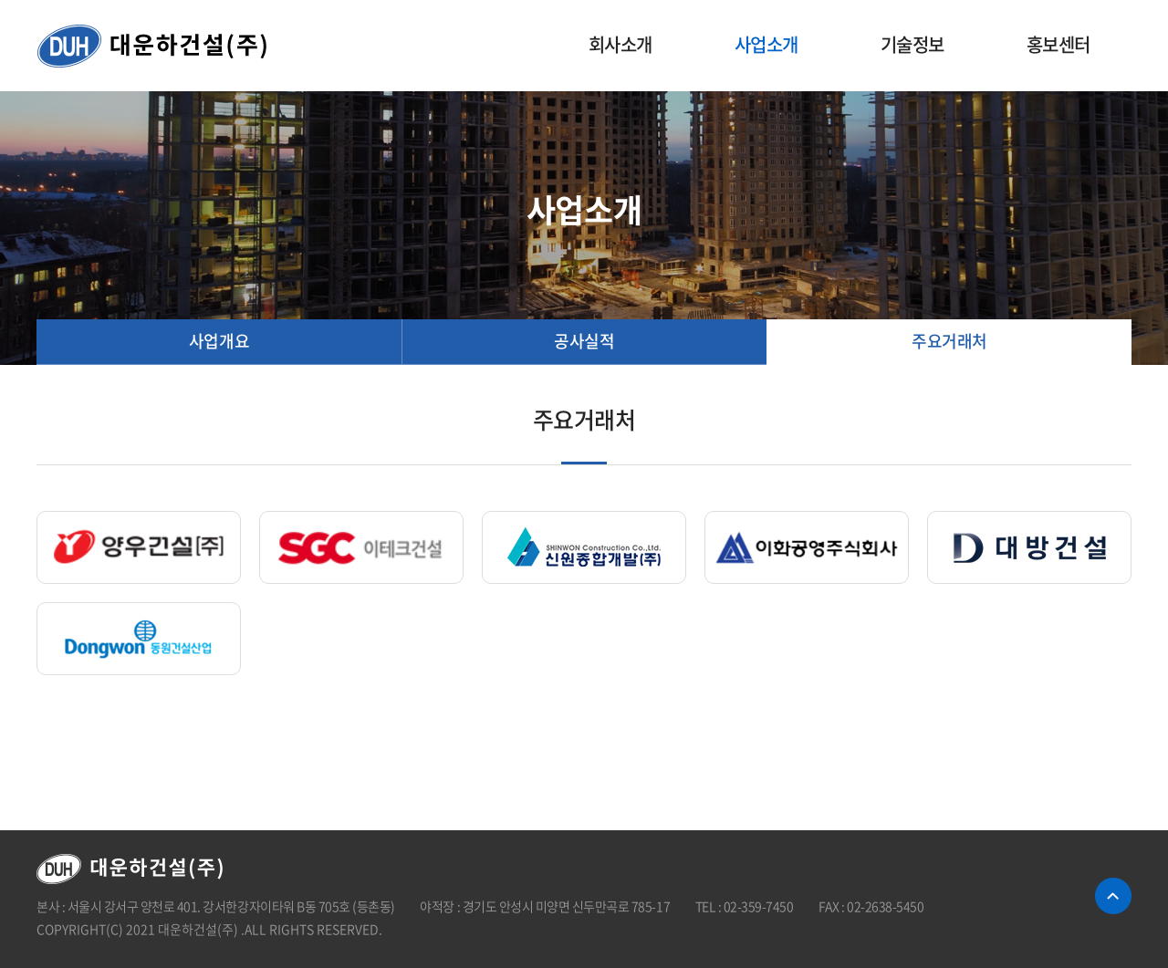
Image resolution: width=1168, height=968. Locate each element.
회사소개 (620, 44)
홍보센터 (1058, 44)
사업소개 (766, 44)
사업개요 (219, 340)
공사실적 (584, 340)
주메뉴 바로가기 (0, 0)
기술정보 (912, 44)
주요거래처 (949, 340)
